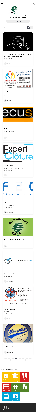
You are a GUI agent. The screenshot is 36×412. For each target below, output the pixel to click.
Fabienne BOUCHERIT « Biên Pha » (15, 240)
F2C (5, 203)
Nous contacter (6, 376)
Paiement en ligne (6, 387)
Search (18, 21)
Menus (24, 376)
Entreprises (8, 138)
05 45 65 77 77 (9, 133)
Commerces (8, 352)
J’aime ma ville (15, 397)
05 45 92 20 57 (9, 207)
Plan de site (9, 1)
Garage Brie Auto (9, 346)
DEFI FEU (7, 91)
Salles (15, 387)
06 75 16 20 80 (9, 313)
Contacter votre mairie (8, 409)
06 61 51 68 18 (9, 96)
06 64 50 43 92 (9, 170)
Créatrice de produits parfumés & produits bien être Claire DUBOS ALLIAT (18, 55)
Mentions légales (18, 409)
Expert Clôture (8, 165)
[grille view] (28, 27)
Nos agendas (6, 397)
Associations (24, 387)
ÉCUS (5, 128)
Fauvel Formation (9, 274)
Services (7, 63)
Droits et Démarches (15, 377)
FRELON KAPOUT (9, 309)
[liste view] (31, 27)
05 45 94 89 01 (9, 276)
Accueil (2, 1)
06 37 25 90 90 (9, 58)
